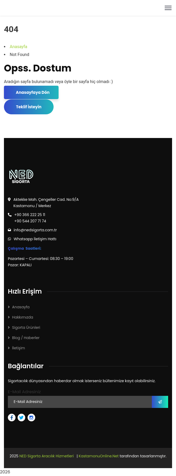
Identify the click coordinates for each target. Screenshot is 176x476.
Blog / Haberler (25, 337)
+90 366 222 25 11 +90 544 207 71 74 (30, 218)
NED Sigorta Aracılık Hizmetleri (46, 456)
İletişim (18, 348)
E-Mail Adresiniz (24, 392)
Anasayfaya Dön (32, 92)
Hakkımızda (22, 317)
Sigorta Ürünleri (26, 327)
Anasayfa (18, 46)
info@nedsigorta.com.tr (35, 230)
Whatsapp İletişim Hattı (35, 239)
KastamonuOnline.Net (99, 456)
